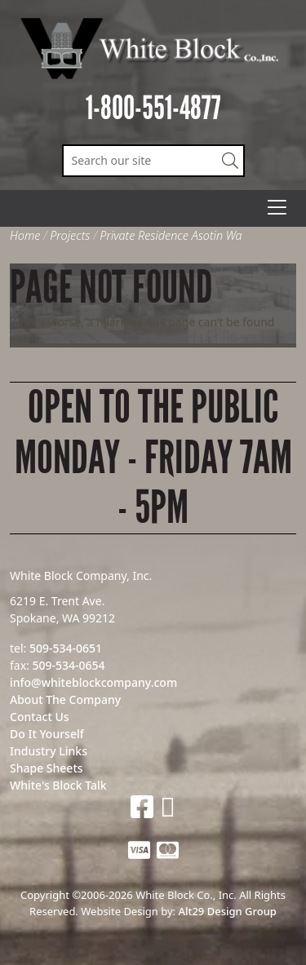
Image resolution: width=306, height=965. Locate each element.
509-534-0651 (65, 648)
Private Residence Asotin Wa (171, 235)
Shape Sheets (46, 768)
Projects (70, 235)
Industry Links (48, 751)
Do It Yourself (47, 733)
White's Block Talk (58, 785)
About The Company (65, 699)
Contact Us (39, 716)
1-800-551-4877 (153, 108)
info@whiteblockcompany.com (93, 682)
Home (25, 235)
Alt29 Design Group (227, 911)
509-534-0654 (68, 665)
